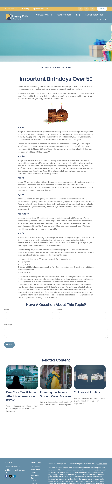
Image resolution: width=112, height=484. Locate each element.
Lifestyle (34, 477)
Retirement (35, 460)
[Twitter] (80, 2)
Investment (35, 463)
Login (102, 2)
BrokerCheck (102, 457)
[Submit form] (9, 338)
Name (6, 303)
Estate (33, 466)
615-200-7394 (12, 2)
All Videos (34, 483)
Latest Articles (36, 480)
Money (33, 474)
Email (59, 303)
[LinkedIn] (86, 2)
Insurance (35, 469)
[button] (44, 8)
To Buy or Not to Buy (87, 386)
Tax (32, 471)
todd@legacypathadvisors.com (34, 2)
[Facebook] (92, 2)
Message (8, 318)
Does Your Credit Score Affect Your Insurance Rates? (21, 389)
